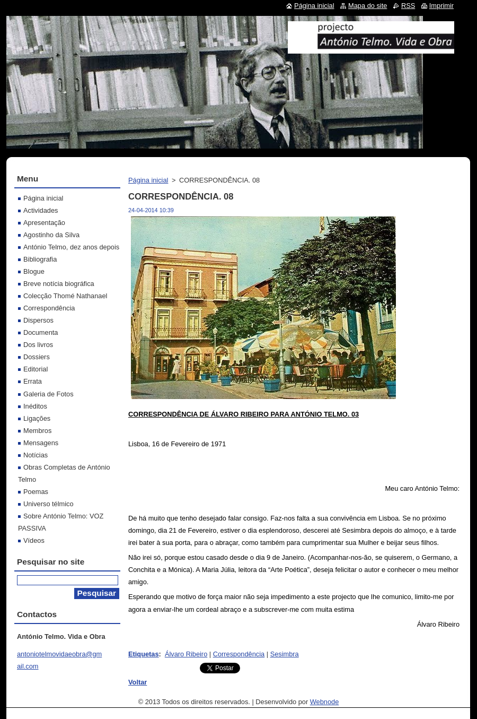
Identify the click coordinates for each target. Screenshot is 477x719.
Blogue (34, 271)
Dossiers (36, 357)
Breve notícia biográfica (58, 284)
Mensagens (40, 443)
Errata (32, 381)
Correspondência (238, 654)
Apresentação (44, 223)
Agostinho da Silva (51, 235)
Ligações (36, 418)
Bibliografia (40, 259)
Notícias (35, 455)
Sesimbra (284, 654)
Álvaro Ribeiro (186, 654)
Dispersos (38, 320)
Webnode (324, 702)
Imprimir (441, 6)
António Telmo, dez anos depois (71, 247)
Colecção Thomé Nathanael (65, 296)
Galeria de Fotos (48, 394)
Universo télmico (48, 504)
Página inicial (148, 180)
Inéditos (35, 406)
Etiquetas (143, 654)
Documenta (40, 332)
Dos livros (38, 345)
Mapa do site (367, 6)
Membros (37, 431)
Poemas (35, 492)
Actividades (40, 210)
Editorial (35, 369)
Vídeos (34, 540)
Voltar (137, 682)
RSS (408, 6)
